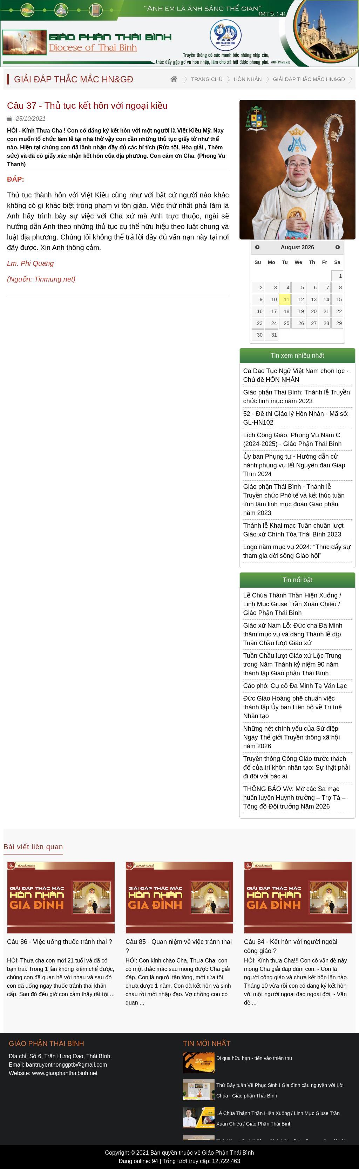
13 (314, 299)
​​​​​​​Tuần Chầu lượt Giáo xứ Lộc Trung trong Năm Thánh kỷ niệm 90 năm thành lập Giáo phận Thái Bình (292, 664)
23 (260, 323)
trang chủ (206, 79)
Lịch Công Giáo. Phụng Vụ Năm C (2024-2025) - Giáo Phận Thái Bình (292, 439)
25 (286, 323)
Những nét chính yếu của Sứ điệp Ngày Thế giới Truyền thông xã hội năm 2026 (291, 737)
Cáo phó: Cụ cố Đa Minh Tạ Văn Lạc (295, 685)
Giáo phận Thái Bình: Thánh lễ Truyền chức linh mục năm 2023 (296, 397)
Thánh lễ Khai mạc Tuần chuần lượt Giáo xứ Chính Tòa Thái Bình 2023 (293, 530)
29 (339, 323)
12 (301, 299)
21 (326, 311)
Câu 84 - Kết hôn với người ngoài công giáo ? (290, 946)
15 (339, 299)
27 (314, 323)
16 (260, 311)
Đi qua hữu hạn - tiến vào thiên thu (254, 1058)
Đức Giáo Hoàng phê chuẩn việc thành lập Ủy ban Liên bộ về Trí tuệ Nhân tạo (292, 707)
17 (274, 311)
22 (339, 311)
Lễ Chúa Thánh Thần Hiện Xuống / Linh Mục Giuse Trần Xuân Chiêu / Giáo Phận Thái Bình (292, 604)
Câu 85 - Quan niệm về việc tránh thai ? (179, 946)
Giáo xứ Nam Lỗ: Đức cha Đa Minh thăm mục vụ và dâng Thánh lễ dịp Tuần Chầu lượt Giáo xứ (293, 634)
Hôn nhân (248, 79)
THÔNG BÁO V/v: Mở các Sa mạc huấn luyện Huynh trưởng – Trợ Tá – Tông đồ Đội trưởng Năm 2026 (294, 797)
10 (274, 299)
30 (260, 335)
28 (326, 323)
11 (286, 299)
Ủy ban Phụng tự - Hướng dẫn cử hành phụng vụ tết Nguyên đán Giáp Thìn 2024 (294, 465)
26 (301, 323)
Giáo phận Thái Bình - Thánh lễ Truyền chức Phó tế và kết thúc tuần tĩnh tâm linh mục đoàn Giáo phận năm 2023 (294, 499)
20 (314, 311)
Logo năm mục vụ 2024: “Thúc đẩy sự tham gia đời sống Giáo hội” (297, 551)
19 (301, 311)
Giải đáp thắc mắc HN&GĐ (309, 79)
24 (274, 323)
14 (326, 299)
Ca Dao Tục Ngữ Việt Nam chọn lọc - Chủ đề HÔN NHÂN (295, 375)
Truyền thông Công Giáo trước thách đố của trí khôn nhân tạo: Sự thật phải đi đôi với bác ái (296, 767)
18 (286, 311)
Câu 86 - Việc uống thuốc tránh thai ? (59, 941)
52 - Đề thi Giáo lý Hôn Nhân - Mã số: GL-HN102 (296, 418)
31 (274, 335)
